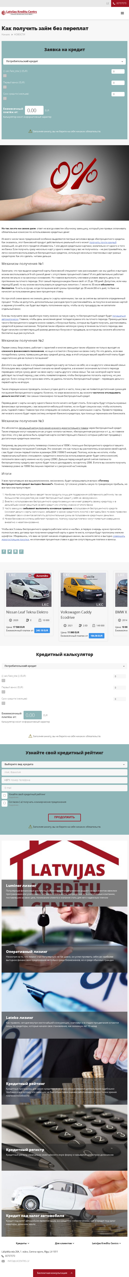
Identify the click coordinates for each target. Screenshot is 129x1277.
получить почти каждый (102, 242)
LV (107, 3)
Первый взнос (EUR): (14, 82)
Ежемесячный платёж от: (13, 110)
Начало (6, 34)
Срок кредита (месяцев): (16, 93)
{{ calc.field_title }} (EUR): (15, 71)
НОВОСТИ (19, 34)
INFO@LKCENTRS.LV (15, 1261)
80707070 (119, 3)
